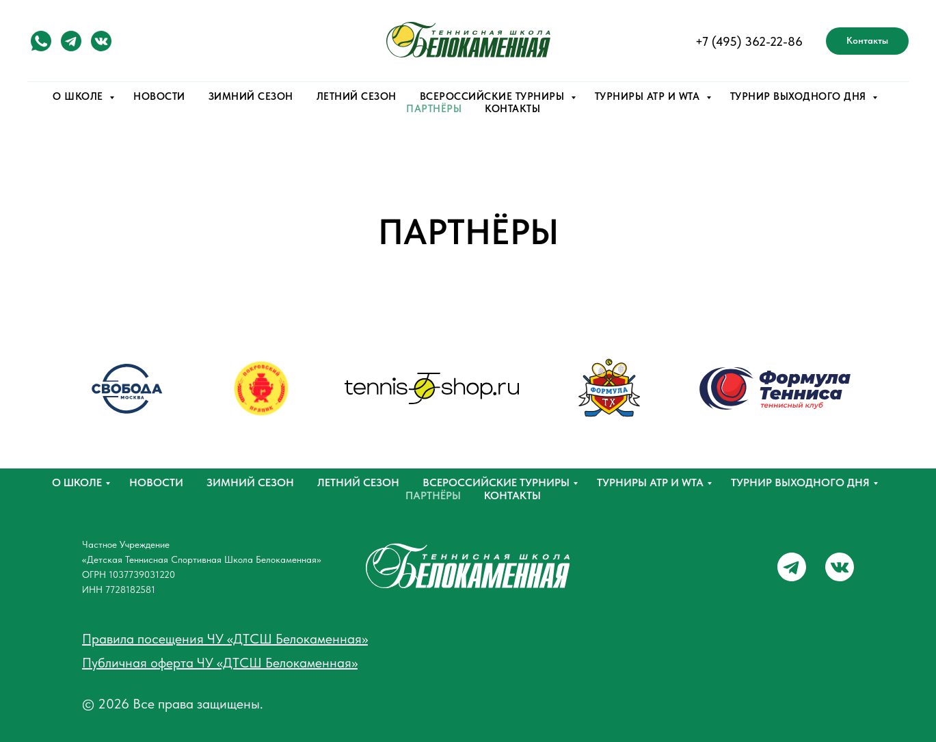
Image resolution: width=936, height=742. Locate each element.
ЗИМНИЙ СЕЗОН (251, 96)
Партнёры (433, 495)
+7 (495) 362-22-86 (749, 41)
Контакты (512, 495)
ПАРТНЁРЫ (434, 109)
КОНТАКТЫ (512, 109)
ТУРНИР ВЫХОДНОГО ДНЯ (800, 96)
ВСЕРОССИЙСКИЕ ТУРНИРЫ (493, 96)
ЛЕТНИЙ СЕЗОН (357, 96)
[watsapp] (41, 41)
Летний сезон (358, 482)
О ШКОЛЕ (79, 96)
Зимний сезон (250, 482)
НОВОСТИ (159, 96)
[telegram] (71, 41)
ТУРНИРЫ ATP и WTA (649, 96)
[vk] (101, 41)
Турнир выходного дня (800, 482)
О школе (77, 482)
